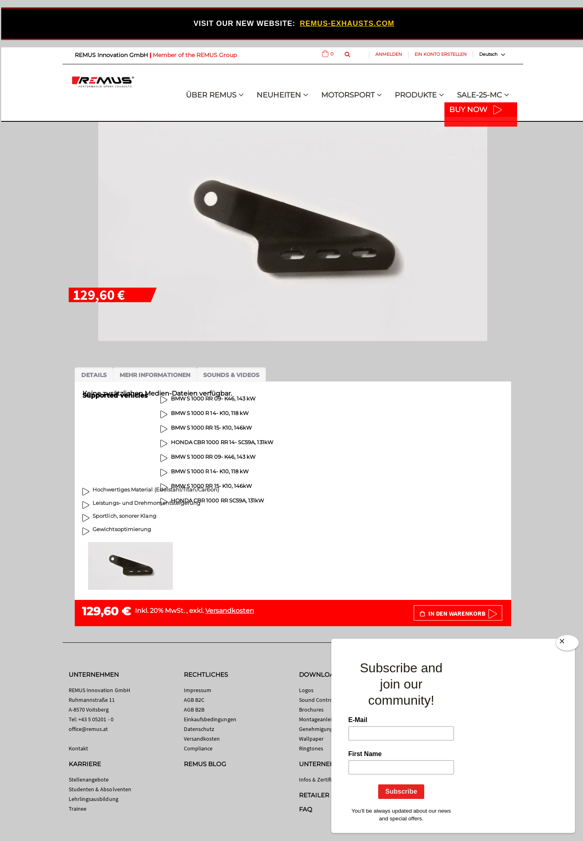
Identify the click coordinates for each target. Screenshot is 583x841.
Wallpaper (311, 738)
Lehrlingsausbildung (93, 799)
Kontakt (78, 748)
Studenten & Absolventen (100, 789)
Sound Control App (322, 699)
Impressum (198, 690)
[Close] (567, 644)
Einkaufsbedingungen (210, 719)
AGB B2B (194, 709)
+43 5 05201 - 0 (96, 719)
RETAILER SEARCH (328, 795)
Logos (306, 690)
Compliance (198, 748)
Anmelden (388, 54)
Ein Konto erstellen (441, 54)
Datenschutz (199, 729)
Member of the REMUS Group (195, 55)
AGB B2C (194, 699)
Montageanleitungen (324, 719)
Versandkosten (229, 610)
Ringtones (311, 748)
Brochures (311, 709)
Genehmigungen (319, 729)
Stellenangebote (89, 779)
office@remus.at (88, 729)
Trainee (77, 808)
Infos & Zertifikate (320, 779)
